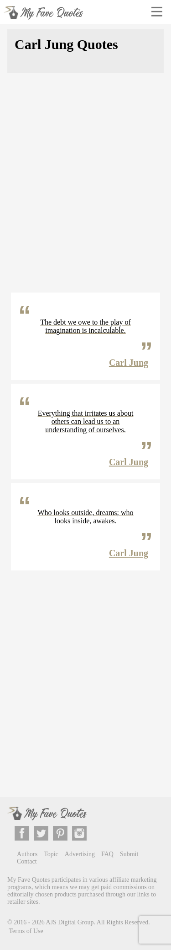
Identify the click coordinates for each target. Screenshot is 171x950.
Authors (27, 854)
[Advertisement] (85, 188)
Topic (51, 854)
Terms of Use (26, 931)
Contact (27, 861)
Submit (129, 854)
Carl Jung (128, 363)
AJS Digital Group (70, 921)
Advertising (80, 854)
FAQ (107, 854)
